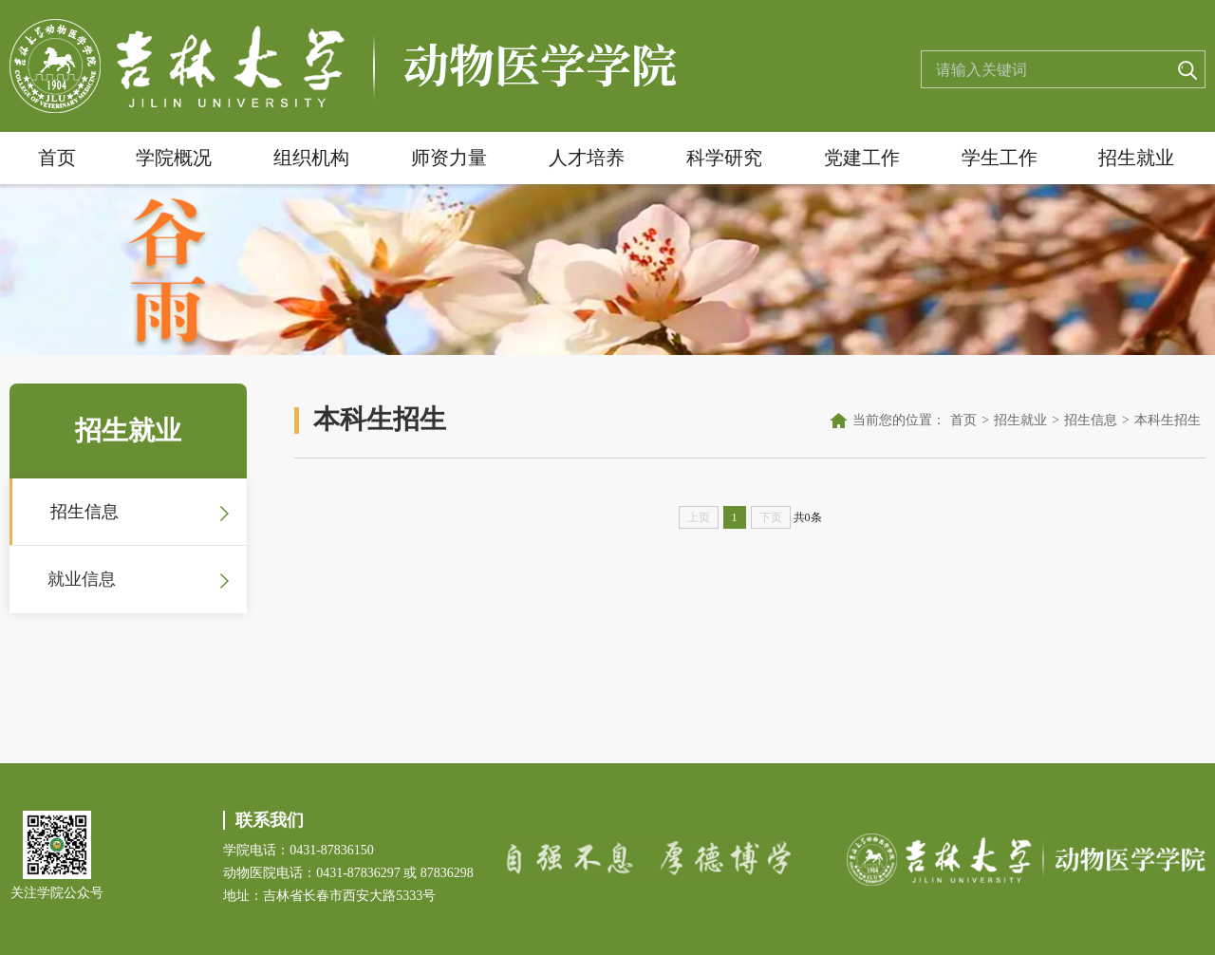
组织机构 (311, 157)
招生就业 (1136, 157)
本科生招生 (1167, 420)
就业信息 (81, 579)
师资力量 (449, 157)
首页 (57, 157)
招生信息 (84, 511)
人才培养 (587, 157)
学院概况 (174, 157)
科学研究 (724, 157)
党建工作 (862, 157)
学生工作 (999, 157)
